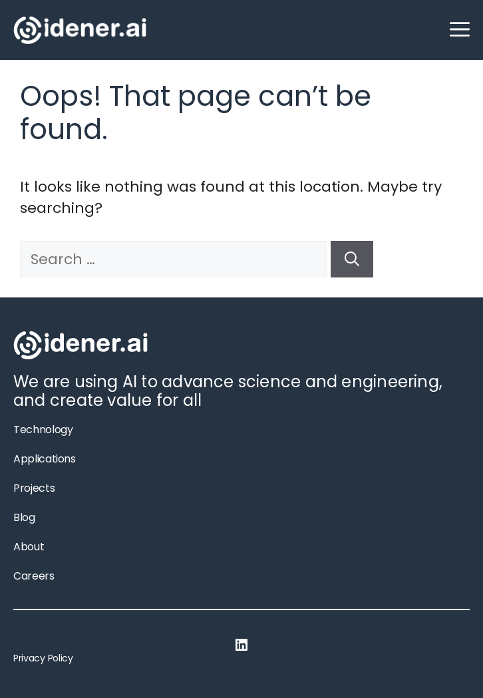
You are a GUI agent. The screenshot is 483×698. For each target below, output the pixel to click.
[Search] (352, 259)
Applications (44, 458)
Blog (24, 517)
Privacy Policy (43, 658)
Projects (34, 488)
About (28, 546)
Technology (43, 429)
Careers (34, 576)
